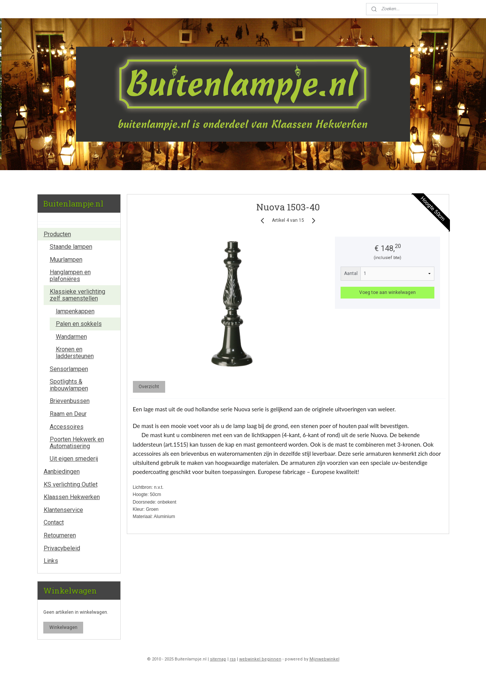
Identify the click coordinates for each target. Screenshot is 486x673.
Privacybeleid (62, 548)
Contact (54, 522)
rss (233, 659)
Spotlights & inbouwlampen (69, 385)
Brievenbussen (70, 400)
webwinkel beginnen (260, 659)
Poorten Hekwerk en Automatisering (77, 443)
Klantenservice (63, 509)
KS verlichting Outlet (71, 484)
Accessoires (67, 426)
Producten (57, 234)
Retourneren (60, 535)
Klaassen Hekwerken (72, 497)
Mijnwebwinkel (324, 659)
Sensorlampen (69, 369)
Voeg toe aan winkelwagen (387, 292)
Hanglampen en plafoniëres (70, 276)
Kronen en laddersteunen (75, 353)
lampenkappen (75, 311)
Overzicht (149, 386)
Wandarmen (71, 336)
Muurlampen (66, 259)
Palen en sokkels (79, 323)
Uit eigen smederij (74, 458)
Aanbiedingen (62, 471)
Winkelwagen (63, 627)
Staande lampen (71, 246)
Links (51, 560)
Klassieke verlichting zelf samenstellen (77, 295)
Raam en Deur (68, 413)
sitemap (218, 659)
